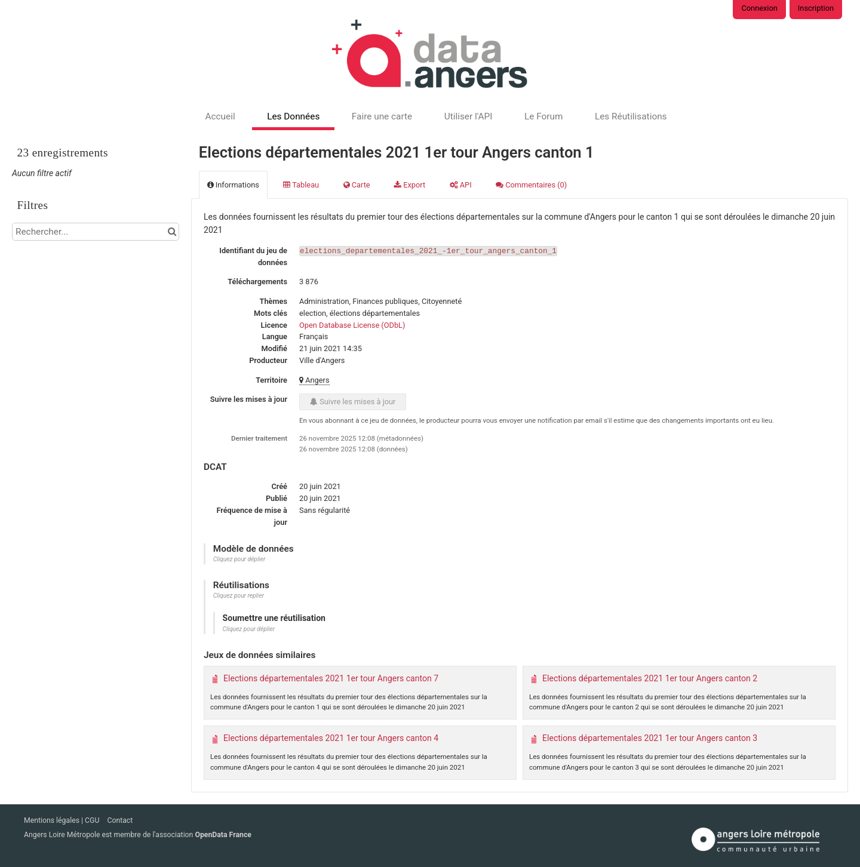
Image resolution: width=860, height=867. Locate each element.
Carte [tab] (356, 184)
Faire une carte (382, 116)
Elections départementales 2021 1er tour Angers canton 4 (330, 738)
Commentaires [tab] (531, 184)
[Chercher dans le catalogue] (171, 232)
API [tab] (461, 184)
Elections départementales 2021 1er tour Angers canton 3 (649, 738)
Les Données (293, 116)
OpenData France (223, 835)
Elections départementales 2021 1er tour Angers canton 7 (330, 678)
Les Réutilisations (631, 116)
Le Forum (543, 116)
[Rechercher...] (95, 232)
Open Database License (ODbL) (352, 325)
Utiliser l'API (468, 116)
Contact (120, 820)
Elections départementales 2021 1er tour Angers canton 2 (649, 678)
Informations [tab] (233, 184)
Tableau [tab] (301, 184)
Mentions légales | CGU (62, 820)
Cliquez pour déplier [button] (239, 559)
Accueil (220, 116)
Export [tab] (409, 184)
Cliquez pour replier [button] (238, 595)
